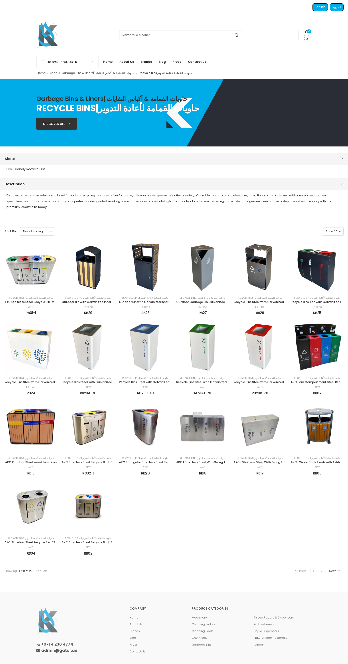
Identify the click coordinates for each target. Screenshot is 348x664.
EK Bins (88, 307)
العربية (336, 7)
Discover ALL (54, 124)
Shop (53, 73)
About (9, 158)
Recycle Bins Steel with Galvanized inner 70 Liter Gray (100, 382)
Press (176, 61)
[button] (67, 61)
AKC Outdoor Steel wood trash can (31, 462)
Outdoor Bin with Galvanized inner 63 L (147, 302)
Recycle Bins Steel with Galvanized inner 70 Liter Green (215, 382)
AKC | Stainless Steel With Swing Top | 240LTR (209, 462)
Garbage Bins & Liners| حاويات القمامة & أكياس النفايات (98, 73)
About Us (126, 61)
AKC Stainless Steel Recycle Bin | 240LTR (33, 302)
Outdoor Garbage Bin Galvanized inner (204, 302)
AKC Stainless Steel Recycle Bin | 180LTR (90, 462)
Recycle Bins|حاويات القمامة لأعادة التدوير (31, 298)
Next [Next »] (334, 571)
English (320, 7)
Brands (146, 61)
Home (108, 61)
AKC (31, 307)
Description (14, 184)
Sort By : (11, 231)
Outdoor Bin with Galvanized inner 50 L (90, 302)
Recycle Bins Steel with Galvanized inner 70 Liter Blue (157, 382)
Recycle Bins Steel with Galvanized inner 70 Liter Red (271, 382)
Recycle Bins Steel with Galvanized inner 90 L (265, 302)
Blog (162, 61)
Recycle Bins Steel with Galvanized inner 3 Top (37, 382)
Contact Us (197, 61)
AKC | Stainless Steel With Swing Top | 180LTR (266, 462)
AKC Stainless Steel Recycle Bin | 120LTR (33, 542)
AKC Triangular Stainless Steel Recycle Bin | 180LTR (155, 462)
